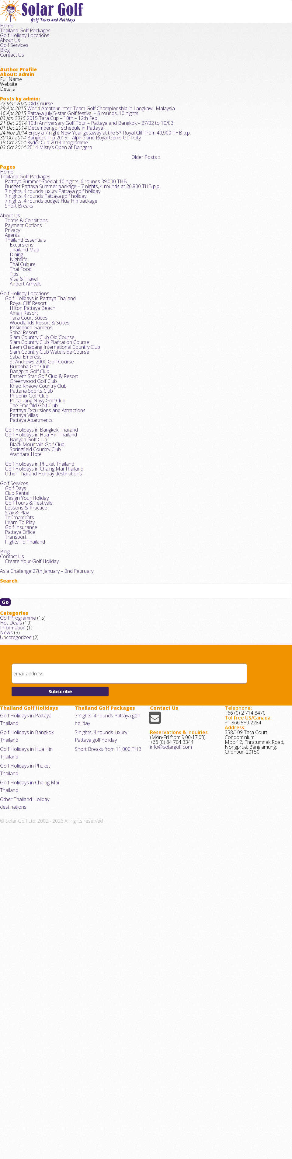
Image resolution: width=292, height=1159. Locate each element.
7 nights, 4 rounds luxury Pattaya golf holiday (48, 257)
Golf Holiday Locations (171, 17)
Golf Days (14, 706)
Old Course (37, 121)
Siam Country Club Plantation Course (45, 487)
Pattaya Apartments (29, 609)
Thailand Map (22, 345)
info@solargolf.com (169, 1080)
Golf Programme (16, 904)
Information (11, 919)
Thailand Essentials (23, 330)
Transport (14, 783)
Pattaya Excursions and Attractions (43, 594)
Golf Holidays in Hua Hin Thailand (37, 629)
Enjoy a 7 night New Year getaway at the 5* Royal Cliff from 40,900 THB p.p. (99, 167)
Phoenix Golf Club (26, 571)
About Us (209, 17)
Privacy (11, 315)
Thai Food (18, 376)
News (5, 927)
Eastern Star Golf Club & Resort (40, 541)
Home (82, 17)
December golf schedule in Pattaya (59, 160)
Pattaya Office (18, 775)
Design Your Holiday (24, 722)
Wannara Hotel (23, 660)
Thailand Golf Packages (118, 17)
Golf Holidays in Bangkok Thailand (37, 622)
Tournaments (17, 752)
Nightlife (16, 361)
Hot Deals (10, 911)
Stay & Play (15, 745)
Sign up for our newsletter (46, 957)
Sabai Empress (24, 510)
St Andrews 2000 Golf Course (38, 518)
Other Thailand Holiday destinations (39, 687)
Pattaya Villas (22, 602)
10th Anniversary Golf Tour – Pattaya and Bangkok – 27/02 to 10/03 (91, 152)
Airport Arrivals (23, 399)
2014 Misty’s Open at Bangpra (54, 190)
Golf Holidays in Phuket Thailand (36, 671)
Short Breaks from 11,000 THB (104, 1073)
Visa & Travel (21, 391)
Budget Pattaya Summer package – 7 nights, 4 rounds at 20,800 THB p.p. (75, 250)
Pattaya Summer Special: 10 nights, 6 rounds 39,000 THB (60, 242)
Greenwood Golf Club (30, 548)
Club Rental (15, 714)
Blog (259, 17)
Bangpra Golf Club (27, 533)
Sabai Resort (21, 472)
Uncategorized (14, 934)
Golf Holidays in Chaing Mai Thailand (40, 679)
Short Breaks (17, 280)
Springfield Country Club (32, 652)
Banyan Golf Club (26, 637)
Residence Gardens (28, 464)
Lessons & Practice (23, 737)
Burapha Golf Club (27, 525)
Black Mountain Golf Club (33, 644)
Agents (11, 323)
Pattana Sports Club (29, 564)
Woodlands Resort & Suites (36, 457)
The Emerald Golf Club (31, 587)
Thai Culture (20, 368)
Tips (13, 384)
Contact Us (280, 17)
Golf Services (237, 17)
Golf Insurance (18, 768)
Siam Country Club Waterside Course (45, 503)
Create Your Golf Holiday (28, 818)
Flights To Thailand (22, 790)
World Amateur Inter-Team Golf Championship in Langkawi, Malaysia (92, 129)
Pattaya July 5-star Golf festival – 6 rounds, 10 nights (76, 137)
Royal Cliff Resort (25, 426)
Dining (15, 353)
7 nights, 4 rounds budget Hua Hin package (46, 272)
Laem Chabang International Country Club (50, 495)
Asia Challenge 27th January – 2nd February (42, 830)
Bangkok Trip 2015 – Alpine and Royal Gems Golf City (77, 175)
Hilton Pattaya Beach (29, 434)
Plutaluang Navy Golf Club (34, 579)
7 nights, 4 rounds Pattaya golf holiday (42, 265)
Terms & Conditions (24, 300)
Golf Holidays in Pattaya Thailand (36, 419)
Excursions (19, 338)
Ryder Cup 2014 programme (53, 183)
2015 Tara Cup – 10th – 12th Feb (56, 145)
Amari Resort (22, 442)
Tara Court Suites (26, 449)
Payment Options (21, 307)
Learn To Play (17, 760)
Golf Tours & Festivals (26, 729)
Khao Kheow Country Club (34, 556)
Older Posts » (146, 202)
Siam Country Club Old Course (39, 480)
